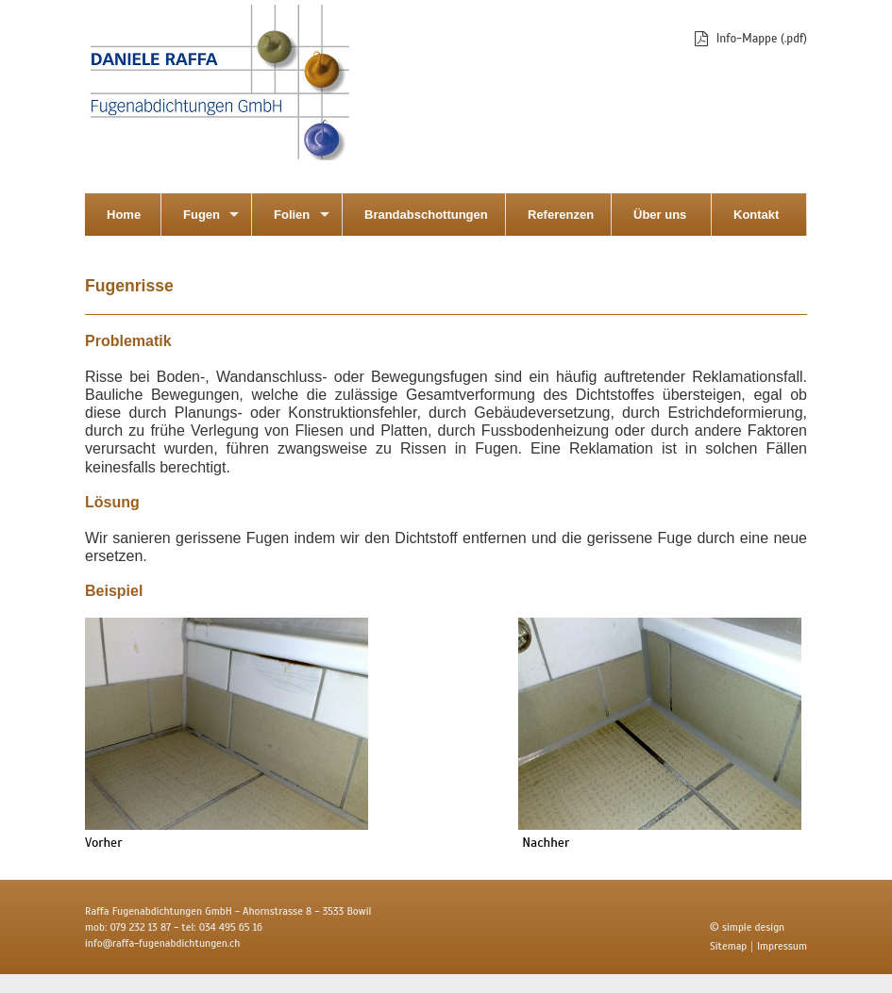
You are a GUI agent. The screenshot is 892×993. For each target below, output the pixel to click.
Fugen (201, 214)
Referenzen (561, 214)
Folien (292, 214)
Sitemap (728, 945)
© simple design (747, 927)
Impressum (782, 945)
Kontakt (756, 214)
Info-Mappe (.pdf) (761, 39)
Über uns (659, 214)
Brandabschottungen (426, 214)
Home (124, 214)
